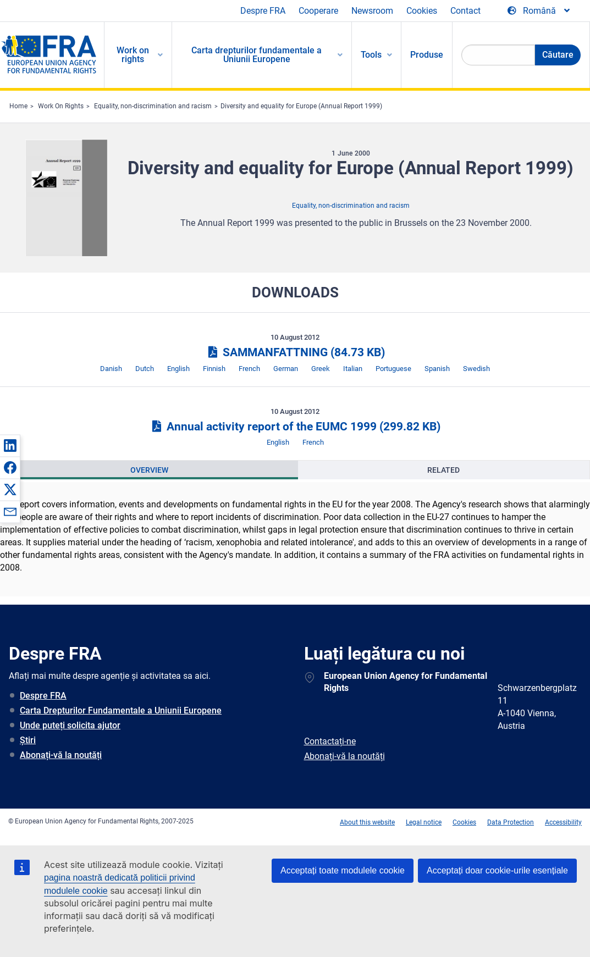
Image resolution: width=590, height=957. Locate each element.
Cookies (421, 10)
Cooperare (318, 10)
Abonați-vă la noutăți (61, 755)
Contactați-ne (330, 741)
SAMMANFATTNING (294, 352)
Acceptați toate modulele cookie (342, 870)
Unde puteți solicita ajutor (70, 725)
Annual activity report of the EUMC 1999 (295, 426)
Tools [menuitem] (371, 54)
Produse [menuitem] (426, 54)
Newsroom (372, 10)
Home (18, 106)
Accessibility (563, 822)
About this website (367, 822)
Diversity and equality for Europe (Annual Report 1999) (301, 106)
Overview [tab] (149, 470)
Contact (465, 10)
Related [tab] (443, 470)
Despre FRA (262, 10)
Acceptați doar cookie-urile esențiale (497, 870)
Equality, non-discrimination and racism (153, 106)
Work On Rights (61, 106)
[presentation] (149, 470)
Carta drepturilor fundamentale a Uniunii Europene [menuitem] (256, 54)
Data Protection (510, 822)
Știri (28, 740)
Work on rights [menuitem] (133, 54)
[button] (10, 445)
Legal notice (424, 822)
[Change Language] (539, 11)
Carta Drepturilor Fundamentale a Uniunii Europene (121, 710)
